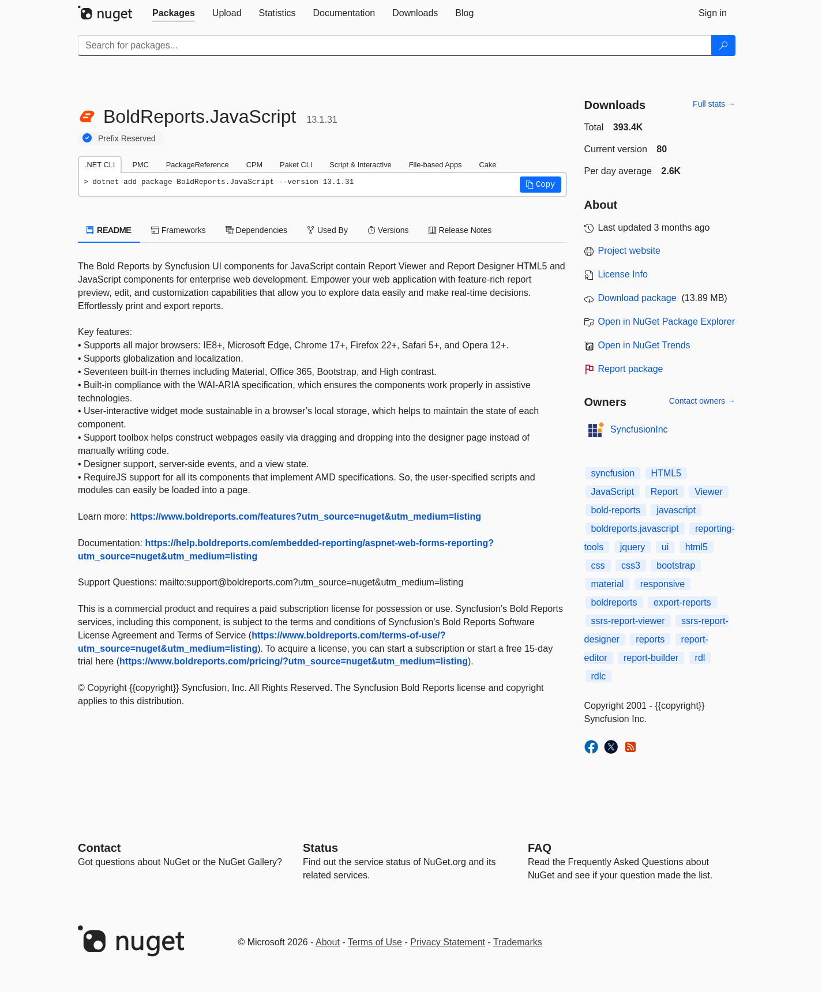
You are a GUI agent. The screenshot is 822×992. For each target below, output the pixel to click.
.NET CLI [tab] (100, 164)
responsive (662, 584)
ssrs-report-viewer (628, 621)
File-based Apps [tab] (435, 164)
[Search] (723, 45)
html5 (696, 547)
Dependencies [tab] (256, 230)
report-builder (651, 658)
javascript (676, 510)
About (328, 942)
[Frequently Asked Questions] (539, 847)
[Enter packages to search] (395, 45)
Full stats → (714, 103)
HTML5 (666, 473)
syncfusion (613, 473)
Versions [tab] (388, 230)
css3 (630, 565)
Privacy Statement (447, 942)
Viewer (709, 492)
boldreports (614, 602)
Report (664, 492)
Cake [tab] (487, 164)
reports (650, 639)
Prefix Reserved (127, 138)
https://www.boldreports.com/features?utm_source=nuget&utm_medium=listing (305, 516)
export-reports (682, 602)
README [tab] (109, 230)
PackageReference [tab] (197, 164)
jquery (632, 547)
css (598, 565)
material (607, 584)
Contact (99, 847)
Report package (630, 369)
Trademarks (517, 942)
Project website (629, 250)
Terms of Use (375, 942)
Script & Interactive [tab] (360, 164)
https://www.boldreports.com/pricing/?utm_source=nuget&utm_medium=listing (293, 661)
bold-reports (615, 510)
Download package (637, 298)
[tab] (174, 13)
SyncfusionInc (639, 429)
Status (320, 847)
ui (665, 547)
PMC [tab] (140, 164)
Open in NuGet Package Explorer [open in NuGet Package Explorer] (666, 321)
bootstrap (675, 565)
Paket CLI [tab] (296, 164)
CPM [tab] (254, 164)
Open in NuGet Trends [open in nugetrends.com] (644, 345)
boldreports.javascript (635, 528)
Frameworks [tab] (178, 230)
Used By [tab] (327, 230)
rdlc (598, 676)
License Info (623, 274)
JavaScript (613, 492)
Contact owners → (702, 400)
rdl (700, 658)
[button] (540, 184)
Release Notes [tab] (460, 230)
